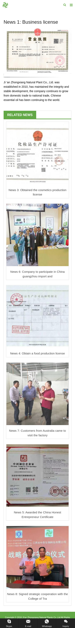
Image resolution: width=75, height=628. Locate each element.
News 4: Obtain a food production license (37, 353)
